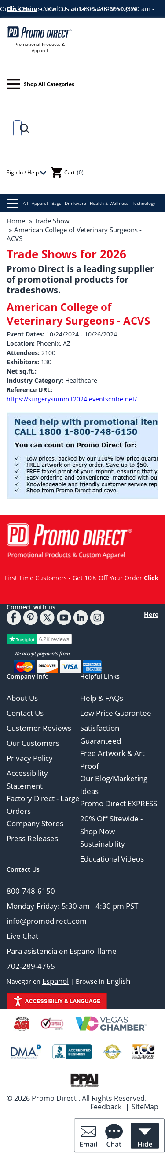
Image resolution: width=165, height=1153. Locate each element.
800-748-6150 (31, 891)
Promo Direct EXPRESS (118, 803)
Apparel (40, 203)
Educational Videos (112, 859)
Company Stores (35, 823)
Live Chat (22, 936)
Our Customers (33, 743)
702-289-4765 (31, 966)
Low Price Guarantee (115, 713)
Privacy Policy (30, 758)
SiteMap (145, 1106)
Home (16, 220)
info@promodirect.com (47, 921)
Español (55, 981)
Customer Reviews (39, 728)
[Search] (16, 128)
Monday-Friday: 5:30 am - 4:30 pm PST (72, 906)
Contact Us (25, 713)
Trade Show (52, 220)
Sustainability (102, 844)
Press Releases (32, 838)
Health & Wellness (109, 203)
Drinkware (75, 203)
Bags (56, 203)
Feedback (105, 1106)
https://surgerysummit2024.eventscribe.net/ (72, 399)
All (17, 203)
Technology (143, 203)
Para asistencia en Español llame (62, 951)
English (118, 981)
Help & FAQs (101, 698)
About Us (22, 698)
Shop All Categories (40, 84)
